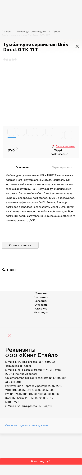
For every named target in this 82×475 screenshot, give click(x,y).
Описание (22, 167)
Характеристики (62, 167)
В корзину (41, 461)
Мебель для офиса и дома (31, 31)
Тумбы (56, 31)
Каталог (10, 269)
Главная (6, 31)
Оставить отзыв (20, 245)
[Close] (10, 335)
